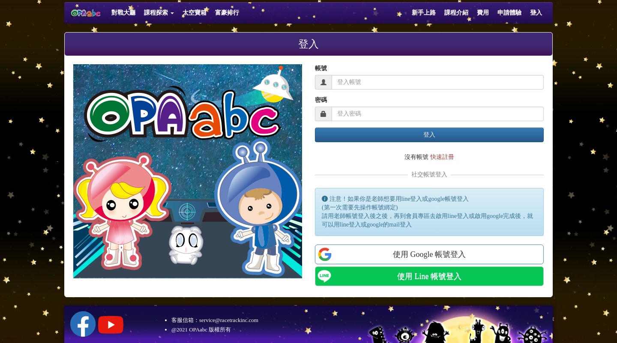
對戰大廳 (123, 12)
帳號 (321, 68)
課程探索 (159, 12)
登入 (536, 12)
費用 (483, 12)
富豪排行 (227, 12)
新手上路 (424, 12)
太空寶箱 (195, 12)
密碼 (321, 100)
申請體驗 (509, 12)
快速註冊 (442, 157)
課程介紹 (456, 12)
